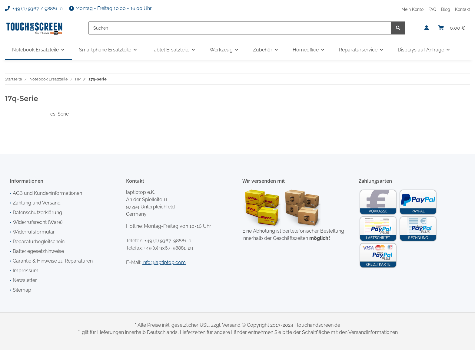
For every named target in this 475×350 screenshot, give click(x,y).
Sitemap (22, 290)
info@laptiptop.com (164, 262)
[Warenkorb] (451, 28)
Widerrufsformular (34, 232)
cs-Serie (59, 114)
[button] (426, 28)
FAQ (432, 9)
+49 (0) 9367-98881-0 (167, 241)
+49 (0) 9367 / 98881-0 (34, 8)
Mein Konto (412, 9)
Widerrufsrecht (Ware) (37, 222)
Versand (231, 325)
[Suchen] (239, 27)
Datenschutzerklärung (37, 212)
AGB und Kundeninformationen (47, 193)
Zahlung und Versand (37, 203)
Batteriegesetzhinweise (38, 251)
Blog (445, 9)
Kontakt (462, 9)
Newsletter (25, 280)
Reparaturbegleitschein (39, 241)
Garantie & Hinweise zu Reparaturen (53, 261)
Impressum (25, 270)
